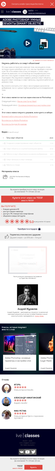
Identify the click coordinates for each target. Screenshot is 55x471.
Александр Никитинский (27, 398)
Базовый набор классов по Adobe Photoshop (20, 117)
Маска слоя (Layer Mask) (27, 101)
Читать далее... (39, 316)
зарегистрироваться (37, 13)
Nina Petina (20, 411)
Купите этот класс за (27, 199)
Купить (33, 467)
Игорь (17, 385)
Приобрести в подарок (27, 229)
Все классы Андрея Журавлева (14, 124)
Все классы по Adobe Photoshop (15, 120)
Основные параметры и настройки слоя (34, 105)
